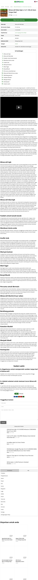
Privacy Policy (23, 578)
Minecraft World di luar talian (11, 73)
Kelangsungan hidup (5, 516)
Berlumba (3, 503)
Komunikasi (9, 465)
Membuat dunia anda (9, 60)
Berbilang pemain (8, 75)
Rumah (2, 6)
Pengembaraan (4, 477)
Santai (2, 488)
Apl (28, 472)
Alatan (8, 434)
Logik (2, 493)
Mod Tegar (6, 67)
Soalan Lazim (7, 84)
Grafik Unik (6, 62)
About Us (8, 578)
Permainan (7, 6)
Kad (2, 485)
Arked (11, 6)
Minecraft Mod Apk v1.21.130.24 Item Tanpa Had (22, 6)
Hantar (3, 424)
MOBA (2, 495)
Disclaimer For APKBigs (16, 578)
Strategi (2, 514)
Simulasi (3, 508)
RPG (2, 506)
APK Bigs (11, 15)
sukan (2, 511)
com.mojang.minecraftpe (20, 32)
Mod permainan (8, 64)
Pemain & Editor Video (11, 439)
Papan (2, 483)
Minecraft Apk (7, 54)
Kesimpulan (6, 81)
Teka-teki (3, 501)
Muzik (8, 445)
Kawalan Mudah (8, 77)
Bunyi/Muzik (7, 69)
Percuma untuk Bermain (10, 71)
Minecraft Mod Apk (8, 56)
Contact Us (29, 578)
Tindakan (3, 475)
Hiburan (8, 459)
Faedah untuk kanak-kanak (10, 58)
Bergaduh (3, 490)
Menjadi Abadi (7, 79)
